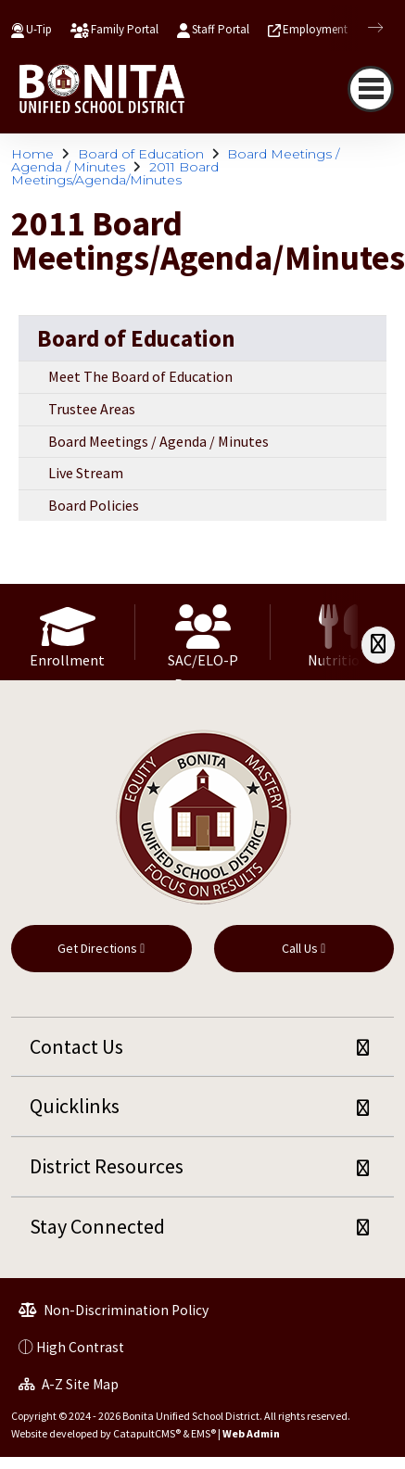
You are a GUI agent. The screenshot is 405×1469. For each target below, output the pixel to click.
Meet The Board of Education (140, 376)
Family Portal (124, 29)
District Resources (107, 1166)
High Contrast (80, 1347)
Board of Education (141, 154)
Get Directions (101, 948)
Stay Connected (97, 1226)
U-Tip (39, 29)
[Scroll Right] (378, 645)
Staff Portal (220, 29)
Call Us (303, 948)
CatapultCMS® (147, 1433)
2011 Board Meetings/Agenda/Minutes (115, 173)
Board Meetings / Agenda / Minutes (158, 441)
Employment (315, 29)
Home (32, 154)
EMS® (203, 1433)
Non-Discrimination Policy (114, 1310)
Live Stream (85, 472)
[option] (67, 632)
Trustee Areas (91, 408)
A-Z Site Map (69, 1384)
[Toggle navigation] (371, 88)
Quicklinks (75, 1106)
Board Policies (93, 505)
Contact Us (76, 1046)
